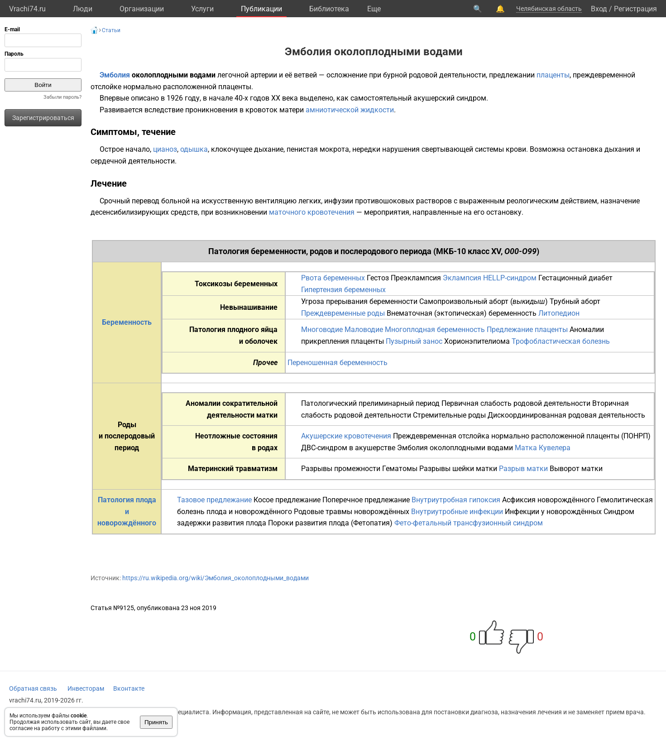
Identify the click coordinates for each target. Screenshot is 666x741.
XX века (284, 98)
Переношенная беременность (337, 362)
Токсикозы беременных (236, 283)
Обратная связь (33, 688)
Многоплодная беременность (435, 329)
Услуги (202, 9)
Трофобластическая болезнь (561, 341)
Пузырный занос (414, 341)
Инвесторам (85, 688)
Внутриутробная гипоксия (456, 500)
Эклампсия (462, 278)
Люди (82, 9)
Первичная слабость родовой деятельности (515, 403)
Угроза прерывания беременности (359, 301)
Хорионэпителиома (477, 341)
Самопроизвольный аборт (463, 301)
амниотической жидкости (350, 110)
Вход (599, 9)
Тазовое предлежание (214, 500)
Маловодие (364, 329)
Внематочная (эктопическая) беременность (462, 313)
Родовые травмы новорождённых (351, 511)
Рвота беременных (333, 278)
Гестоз (378, 278)
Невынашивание (249, 307)
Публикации (261, 9)
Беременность (127, 322)
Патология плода (127, 500)
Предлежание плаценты (527, 329)
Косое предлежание (287, 500)
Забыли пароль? (62, 97)
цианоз (165, 149)
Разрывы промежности (340, 468)
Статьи (111, 30)
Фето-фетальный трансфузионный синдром (468, 523)
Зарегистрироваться (43, 117)
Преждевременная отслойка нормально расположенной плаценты (506, 436)
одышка (194, 149)
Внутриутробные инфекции (457, 511)
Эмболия (115, 75)
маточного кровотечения (312, 212)
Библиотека (329, 9)
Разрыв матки (523, 468)
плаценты (553, 75)
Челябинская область (549, 8)
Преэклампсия (416, 278)
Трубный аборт (575, 301)
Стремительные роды (449, 415)
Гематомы (399, 468)
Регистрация (635, 9)
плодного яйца (252, 329)
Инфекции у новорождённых (553, 511)
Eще (374, 9)
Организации (142, 9)
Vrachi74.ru (27, 9)
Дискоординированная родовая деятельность (566, 415)
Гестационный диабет (575, 278)
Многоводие (322, 329)
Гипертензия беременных (343, 289)
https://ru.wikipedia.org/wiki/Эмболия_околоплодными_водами (215, 578)
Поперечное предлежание (366, 500)
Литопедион (559, 313)
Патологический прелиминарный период (370, 403)
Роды (127, 424)
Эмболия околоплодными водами (455, 447)
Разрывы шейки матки (458, 468)
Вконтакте (128, 688)
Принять (156, 722)
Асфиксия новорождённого (548, 500)
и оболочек (258, 341)
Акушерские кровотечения (346, 436)
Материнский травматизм (233, 468)
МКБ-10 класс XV (468, 251)
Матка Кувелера (542, 447)
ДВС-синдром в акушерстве (348, 447)
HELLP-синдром (510, 278)
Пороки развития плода (308, 523)
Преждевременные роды (343, 313)
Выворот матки (576, 468)
